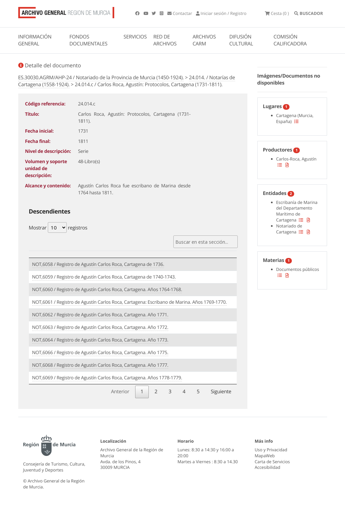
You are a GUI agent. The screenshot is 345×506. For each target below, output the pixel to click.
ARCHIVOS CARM (204, 40)
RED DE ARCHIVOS (165, 40)
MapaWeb (265, 456)
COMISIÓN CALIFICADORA (290, 40)
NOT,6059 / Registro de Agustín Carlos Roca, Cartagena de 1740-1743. (104, 277)
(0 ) (277, 13)
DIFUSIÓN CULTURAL (241, 40)
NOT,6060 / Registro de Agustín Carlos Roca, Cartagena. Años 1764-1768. (107, 289)
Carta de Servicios (272, 462)
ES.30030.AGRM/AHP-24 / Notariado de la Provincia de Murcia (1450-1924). (101, 77)
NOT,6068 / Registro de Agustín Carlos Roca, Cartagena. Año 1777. (100, 365)
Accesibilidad (267, 467)
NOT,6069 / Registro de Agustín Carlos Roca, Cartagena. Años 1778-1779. (107, 378)
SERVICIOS (135, 36)
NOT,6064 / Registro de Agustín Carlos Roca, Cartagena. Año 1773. (100, 340)
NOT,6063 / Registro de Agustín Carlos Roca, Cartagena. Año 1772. (100, 327)
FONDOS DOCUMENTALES (88, 40)
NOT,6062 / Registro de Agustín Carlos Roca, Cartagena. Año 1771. (100, 315)
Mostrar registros (58, 227)
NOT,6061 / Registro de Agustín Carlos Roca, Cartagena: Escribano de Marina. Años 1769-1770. (129, 302)
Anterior (120, 391)
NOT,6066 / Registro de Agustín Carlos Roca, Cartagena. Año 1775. (100, 352)
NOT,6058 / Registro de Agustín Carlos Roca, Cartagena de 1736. (98, 264)
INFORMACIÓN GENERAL (34, 40)
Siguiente (221, 391)
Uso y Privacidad (271, 450)
